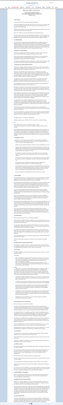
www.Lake (37, 124)
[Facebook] (31, 403)
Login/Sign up (51, 2)
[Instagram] (29, 403)
